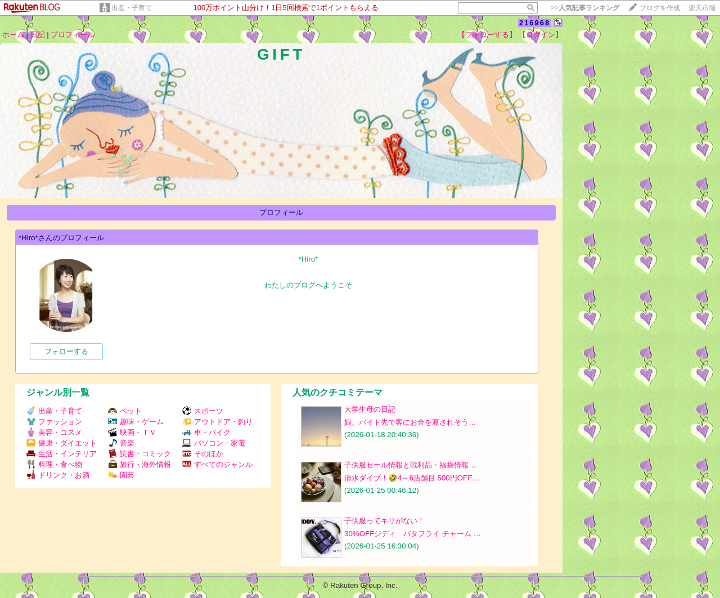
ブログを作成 (660, 8)
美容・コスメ (54, 432)
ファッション (54, 421)
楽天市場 (702, 8)
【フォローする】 (487, 34)
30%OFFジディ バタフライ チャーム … (412, 533)
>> (585, 8)
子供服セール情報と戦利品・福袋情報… (410, 465)
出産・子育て (131, 8)
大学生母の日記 (369, 409)
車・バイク (206, 432)
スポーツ (202, 411)
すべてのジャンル (217, 464)
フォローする (66, 351)
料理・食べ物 (54, 464)
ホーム (13, 34)
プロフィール (72, 34)
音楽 (121, 443)
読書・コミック (139, 453)
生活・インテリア (61, 453)
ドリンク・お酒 (57, 475)
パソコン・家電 (213, 443)
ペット (125, 411)
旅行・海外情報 (139, 464)
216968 (534, 23)
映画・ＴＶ (132, 432)
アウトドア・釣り (217, 421)
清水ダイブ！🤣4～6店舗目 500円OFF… (412, 478)
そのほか (202, 453)
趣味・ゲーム (136, 421)
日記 (37, 34)
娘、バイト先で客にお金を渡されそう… (410, 422)
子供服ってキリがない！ (384, 520)
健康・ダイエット (61, 443)
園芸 (121, 475)
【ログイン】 (540, 34)
